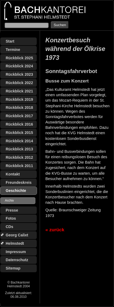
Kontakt (13, 174)
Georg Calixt (17, 235)
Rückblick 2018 (19, 107)
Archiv (9, 200)
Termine (13, 49)
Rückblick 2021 (19, 91)
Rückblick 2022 (19, 83)
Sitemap (13, 268)
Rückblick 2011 (19, 166)
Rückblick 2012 (19, 157)
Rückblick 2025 (19, 58)
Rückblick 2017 (19, 116)
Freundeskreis (19, 182)
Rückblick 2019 (19, 99)
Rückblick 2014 (19, 141)
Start (10, 41)
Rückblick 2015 (19, 132)
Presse (12, 210)
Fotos (11, 218)
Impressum (16, 252)
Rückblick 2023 (19, 74)
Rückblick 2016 (19, 124)
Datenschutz (17, 260)
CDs (9, 227)
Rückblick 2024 (19, 66)
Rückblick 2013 (19, 149)
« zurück (54, 229)
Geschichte (16, 190)
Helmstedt (15, 243)
